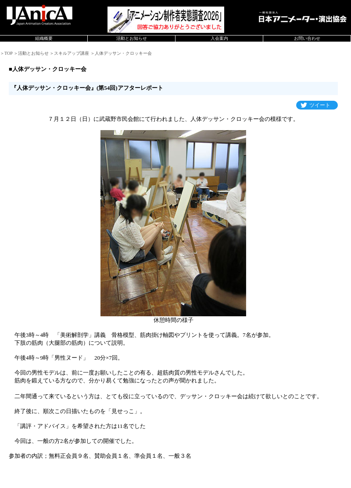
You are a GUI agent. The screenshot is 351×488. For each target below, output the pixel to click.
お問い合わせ (307, 38)
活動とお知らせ (131, 38)
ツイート (319, 105)
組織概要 (44, 38)
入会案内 (219, 38)
